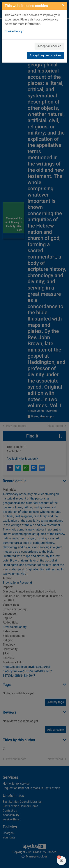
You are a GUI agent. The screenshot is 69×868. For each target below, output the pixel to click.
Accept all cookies (49, 46)
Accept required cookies (45, 55)
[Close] (63, 5)
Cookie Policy (13, 31)
